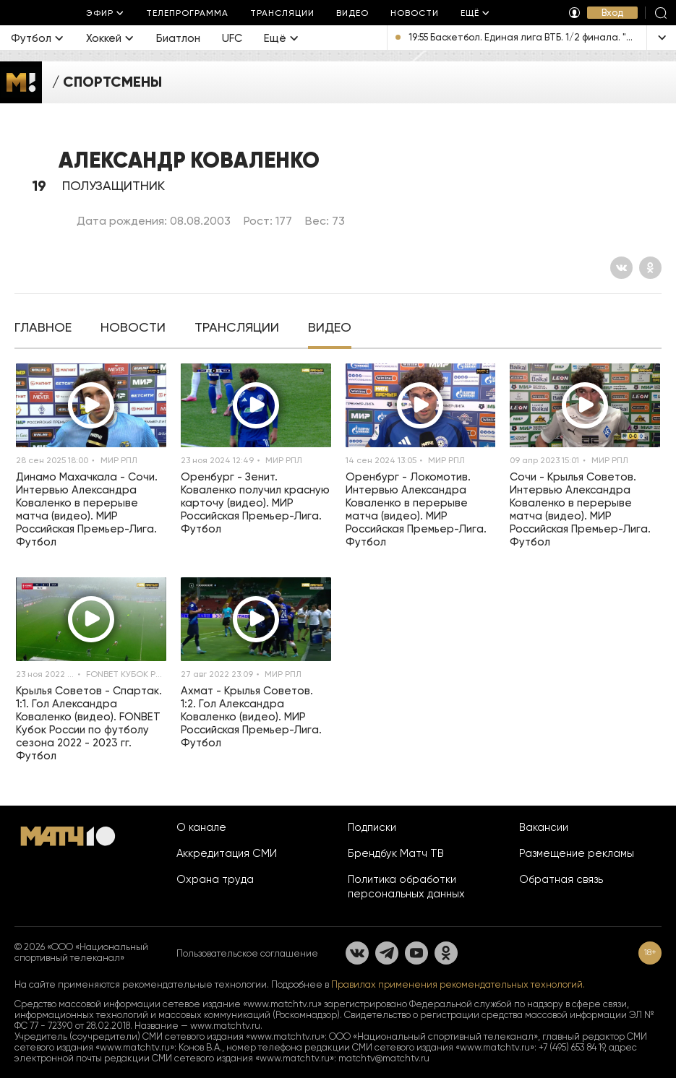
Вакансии (543, 827)
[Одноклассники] (650, 267)
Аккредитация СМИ (226, 853)
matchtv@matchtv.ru (383, 1058)
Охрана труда (215, 879)
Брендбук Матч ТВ (396, 853)
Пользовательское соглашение (247, 953)
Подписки (372, 827)
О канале (201, 827)
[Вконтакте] (621, 267)
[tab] (43, 329)
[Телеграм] (386, 953)
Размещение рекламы (576, 853)
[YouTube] (416, 953)
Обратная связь (561, 879)
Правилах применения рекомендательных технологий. (458, 984)
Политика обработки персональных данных (406, 886)
